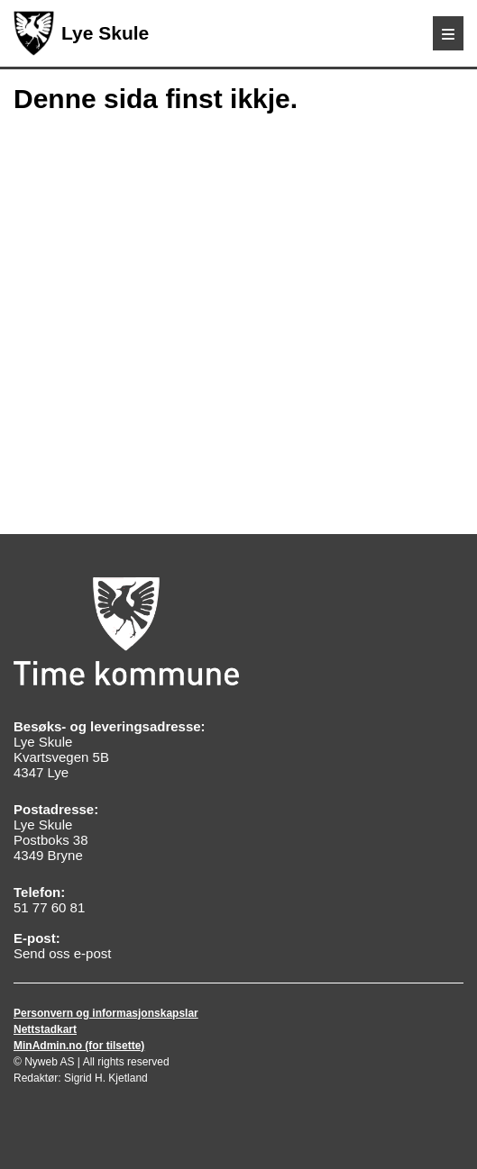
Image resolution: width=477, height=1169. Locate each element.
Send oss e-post (62, 953)
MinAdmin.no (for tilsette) (79, 1045)
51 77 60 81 (49, 907)
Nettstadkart (45, 1029)
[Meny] (448, 33)
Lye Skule (81, 33)
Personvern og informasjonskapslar (106, 1013)
